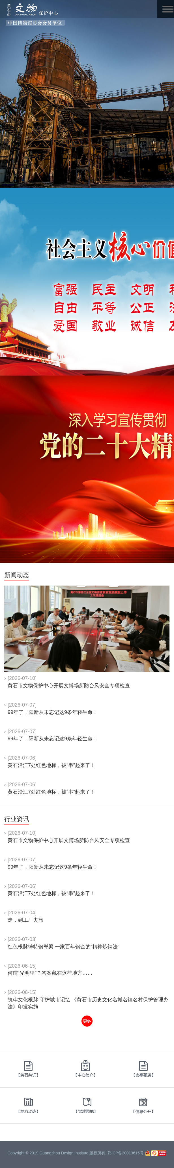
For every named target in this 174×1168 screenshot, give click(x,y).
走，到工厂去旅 (25, 920)
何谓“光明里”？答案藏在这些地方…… (50, 973)
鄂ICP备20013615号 (126, 1153)
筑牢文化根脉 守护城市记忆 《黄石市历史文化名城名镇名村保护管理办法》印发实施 (88, 1003)
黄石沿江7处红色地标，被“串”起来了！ (51, 765)
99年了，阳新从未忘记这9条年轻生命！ (53, 712)
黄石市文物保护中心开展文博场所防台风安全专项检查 (69, 685)
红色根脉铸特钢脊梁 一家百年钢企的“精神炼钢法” (63, 946)
